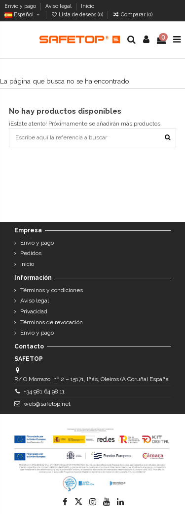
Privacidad (33, 311)
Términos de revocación (51, 322)
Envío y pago (20, 6)
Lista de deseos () (78, 14)
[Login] (146, 40)
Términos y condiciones (51, 290)
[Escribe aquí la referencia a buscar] (167, 137)
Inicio (87, 6)
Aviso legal (59, 6)
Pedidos (30, 253)
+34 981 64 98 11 (44, 391)
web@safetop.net (47, 403)
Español (22, 14)
